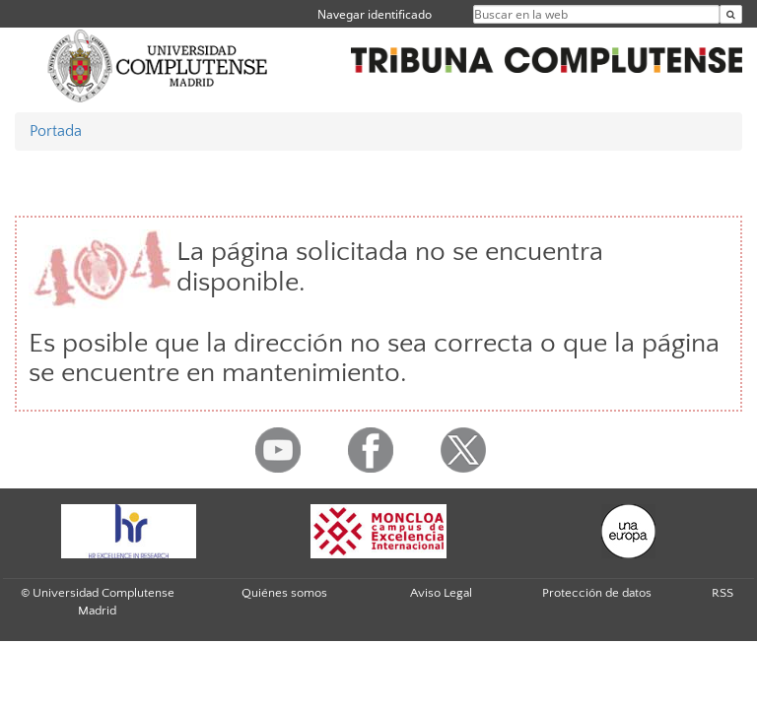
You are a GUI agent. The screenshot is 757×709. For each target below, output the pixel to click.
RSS (722, 593)
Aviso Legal (441, 593)
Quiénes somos (284, 593)
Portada (56, 131)
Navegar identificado (374, 14)
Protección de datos (597, 593)
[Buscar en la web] (731, 14)
